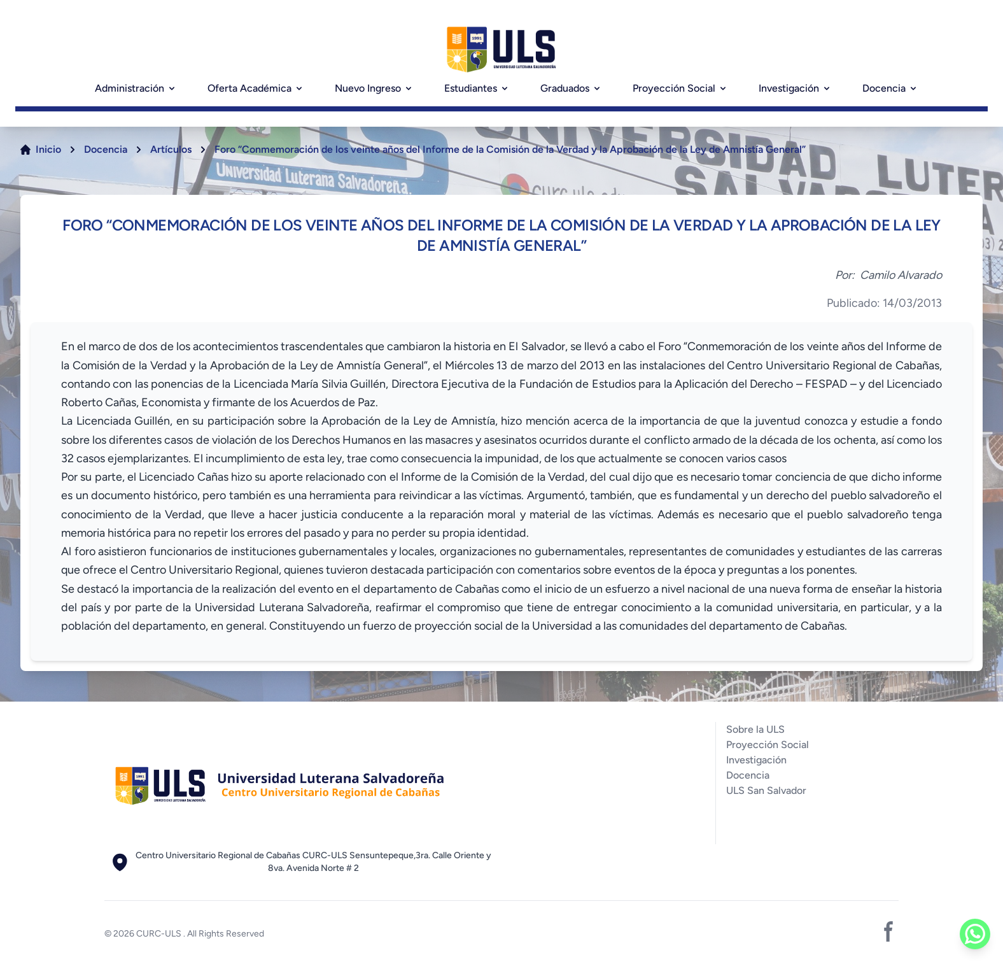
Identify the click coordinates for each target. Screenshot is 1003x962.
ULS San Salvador (766, 790)
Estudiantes (477, 88)
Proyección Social (680, 88)
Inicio (48, 149)
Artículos (171, 149)
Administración (136, 88)
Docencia (890, 88)
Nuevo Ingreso (374, 88)
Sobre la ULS (755, 729)
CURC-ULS (159, 933)
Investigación (795, 88)
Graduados (571, 88)
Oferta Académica (255, 88)
